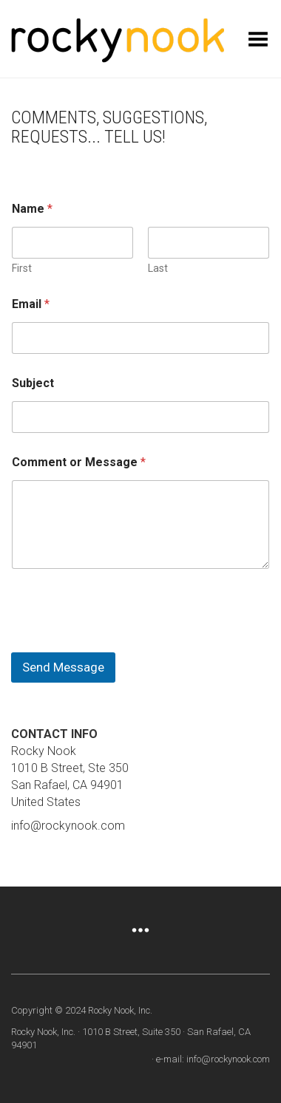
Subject (33, 383)
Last (158, 268)
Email (31, 304)
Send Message (63, 667)
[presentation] (123, 642)
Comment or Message (79, 462)
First (22, 268)
